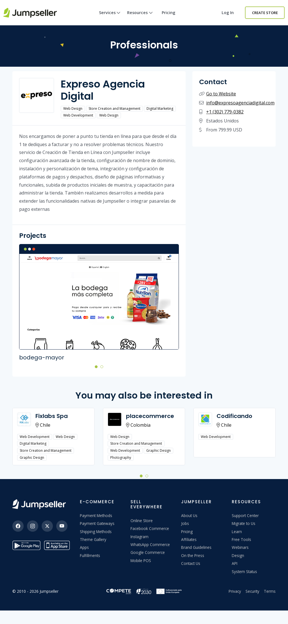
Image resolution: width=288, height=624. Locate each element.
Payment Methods (96, 515)
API (234, 563)
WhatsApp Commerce (150, 544)
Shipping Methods (96, 531)
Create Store (265, 12)
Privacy (235, 591)
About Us (189, 515)
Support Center (245, 515)
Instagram (139, 536)
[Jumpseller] (39, 504)
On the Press (192, 555)
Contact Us (190, 563)
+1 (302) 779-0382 (225, 112)
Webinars (240, 547)
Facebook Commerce (149, 528)
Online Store (141, 520)
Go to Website (221, 94)
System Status (244, 571)
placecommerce (150, 416)
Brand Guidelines (196, 547)
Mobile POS (140, 560)
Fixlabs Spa (51, 416)
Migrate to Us (243, 523)
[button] (96, 366)
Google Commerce (147, 552)
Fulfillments (90, 555)
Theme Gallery (93, 539)
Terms (270, 591)
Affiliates (189, 539)
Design (238, 555)
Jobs (185, 523)
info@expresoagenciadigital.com (240, 103)
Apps (84, 547)
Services (110, 17)
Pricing (168, 12)
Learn (237, 531)
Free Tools (241, 539)
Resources (140, 17)
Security (252, 591)
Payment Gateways (97, 523)
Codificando (234, 416)
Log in (228, 12)
